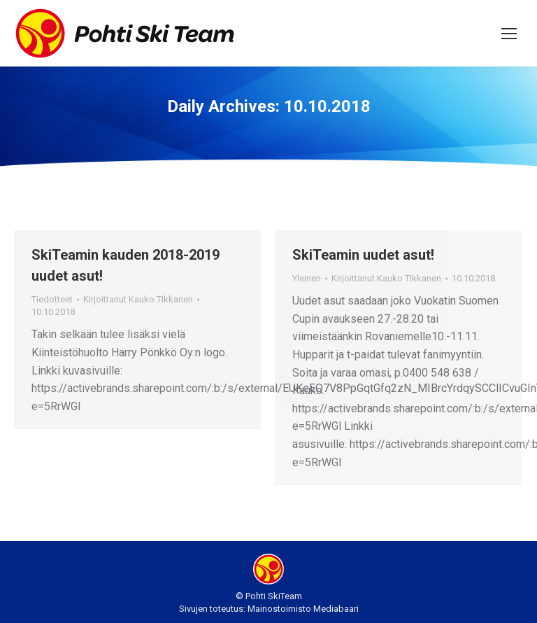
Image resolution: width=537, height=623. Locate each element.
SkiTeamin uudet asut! (363, 254)
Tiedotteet (52, 299)
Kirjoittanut (138, 299)
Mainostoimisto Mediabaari (303, 608)
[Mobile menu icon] (509, 34)
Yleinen (306, 278)
